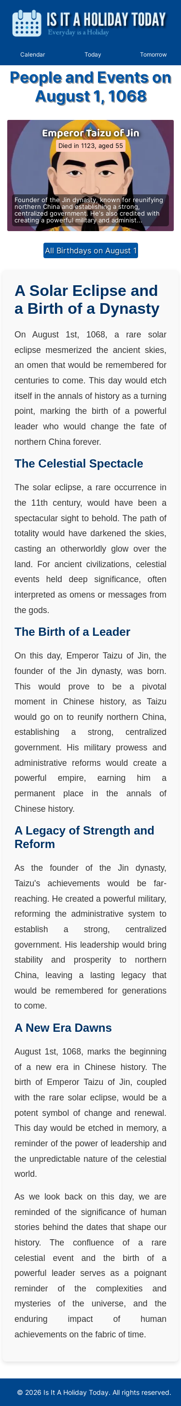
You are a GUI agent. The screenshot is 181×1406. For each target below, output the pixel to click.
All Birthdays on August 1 (91, 250)
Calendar (32, 54)
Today (92, 54)
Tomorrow (153, 54)
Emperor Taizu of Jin (90, 133)
